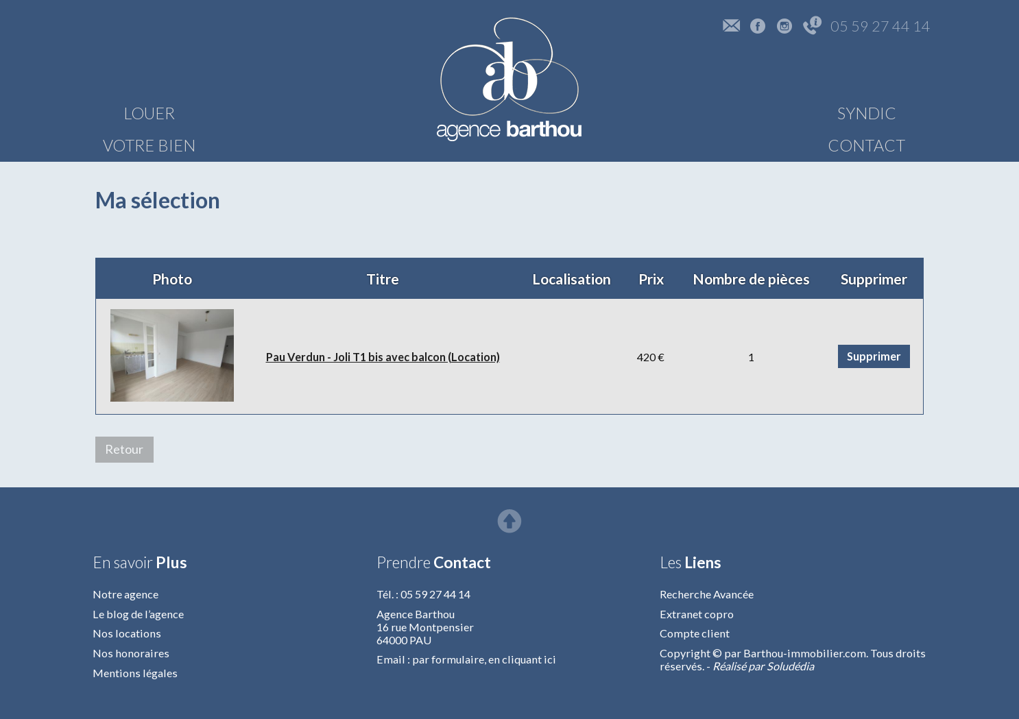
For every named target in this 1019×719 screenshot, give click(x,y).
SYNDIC (737, 113)
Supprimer (874, 356)
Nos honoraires (131, 652)
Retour (124, 448)
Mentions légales (135, 672)
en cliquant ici (522, 659)
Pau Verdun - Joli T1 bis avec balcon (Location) (383, 356)
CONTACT (873, 113)
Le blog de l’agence (138, 613)
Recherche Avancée (707, 593)
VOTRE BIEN (285, 113)
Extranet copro (697, 613)
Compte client (695, 632)
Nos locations (127, 632)
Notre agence (125, 593)
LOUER (149, 113)
